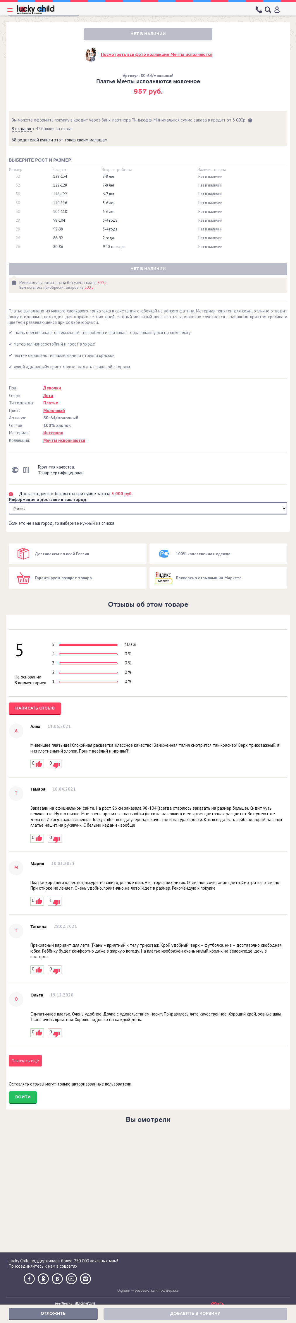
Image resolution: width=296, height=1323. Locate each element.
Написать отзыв (35, 708)
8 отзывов (22, 128)
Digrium (123, 1290)
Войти (23, 1097)
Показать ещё (25, 1061)
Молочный (54, 410)
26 (18, 238)
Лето (48, 395)
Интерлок (53, 432)
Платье (50, 403)
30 (18, 194)
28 (18, 220)
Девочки (52, 388)
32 (18, 176)
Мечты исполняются (64, 440)
